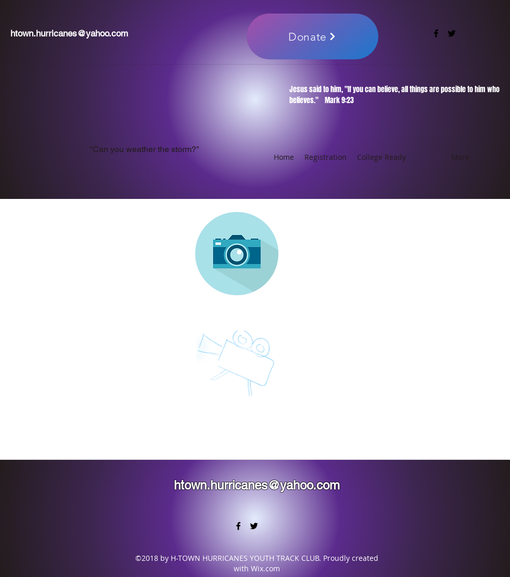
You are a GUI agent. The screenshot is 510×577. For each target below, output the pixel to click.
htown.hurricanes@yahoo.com (69, 33)
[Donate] (312, 36)
